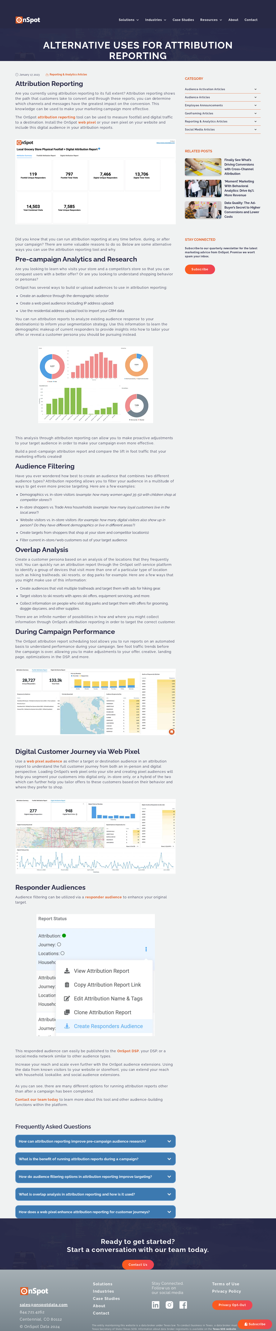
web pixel (87, 122)
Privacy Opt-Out (232, 1305)
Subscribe (199, 269)
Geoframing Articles (199, 113)
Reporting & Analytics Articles (68, 74)
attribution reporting (56, 117)
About (233, 20)
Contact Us (138, 1265)
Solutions (127, 20)
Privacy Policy (226, 1291)
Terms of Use (225, 1284)
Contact (251, 20)
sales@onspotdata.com (44, 1304)
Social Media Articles (200, 129)
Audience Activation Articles (205, 89)
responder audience (103, 897)
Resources (209, 20)
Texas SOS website (224, 1329)
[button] (129, 20)
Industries (153, 20)
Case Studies (183, 20)
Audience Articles (197, 97)
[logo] (27, 20)
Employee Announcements (204, 105)
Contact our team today (36, 1099)
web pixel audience (44, 761)
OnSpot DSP (128, 1051)
